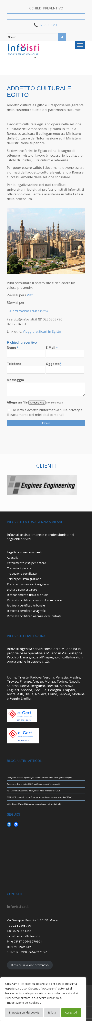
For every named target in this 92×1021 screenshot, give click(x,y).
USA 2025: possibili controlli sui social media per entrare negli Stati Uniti (39, 797)
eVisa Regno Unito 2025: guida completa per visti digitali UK (34, 804)
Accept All (71, 1012)
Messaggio (15, 380)
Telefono (14, 364)
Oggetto (53, 364)
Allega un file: (17, 402)
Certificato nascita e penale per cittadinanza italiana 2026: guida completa (39, 777)
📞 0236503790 (46, 25)
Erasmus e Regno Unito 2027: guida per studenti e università (33, 784)
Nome (13, 347)
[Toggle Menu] (80, 45)
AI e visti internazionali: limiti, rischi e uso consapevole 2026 (33, 790)
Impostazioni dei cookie (24, 1012)
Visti (30, 295)
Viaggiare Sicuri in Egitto (42, 331)
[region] (43, 999)
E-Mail (52, 347)
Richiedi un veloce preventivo (30, 965)
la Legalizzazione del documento (28, 311)
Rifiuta (52, 1012)
